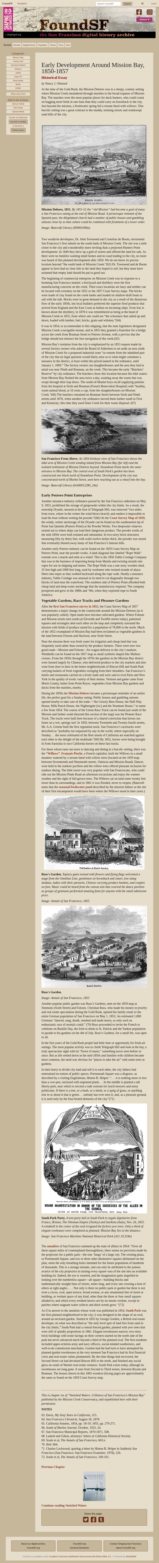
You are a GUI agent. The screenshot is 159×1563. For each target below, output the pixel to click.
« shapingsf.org (13, 34)
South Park (133, 1310)
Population (42, 45)
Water (18, 84)
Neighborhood (29, 45)
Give (68, 45)
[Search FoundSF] (108, 4)
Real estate (18, 80)
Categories (18, 53)
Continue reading (64, 1505)
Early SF (18, 77)
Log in (154, 3)
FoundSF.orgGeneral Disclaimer (79, 1546)
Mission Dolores (79, 693)
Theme (53, 45)
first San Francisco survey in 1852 (75, 606)
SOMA (18, 88)
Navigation (22, 3)
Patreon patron (18, 130)
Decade (16, 45)
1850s (18, 73)
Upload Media (18, 111)
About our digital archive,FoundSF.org (33, 1546)
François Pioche (71, 753)
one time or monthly (18, 122)
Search (127, 4)
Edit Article (18, 108)
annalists (53, 1246)
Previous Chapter (53, 1467)
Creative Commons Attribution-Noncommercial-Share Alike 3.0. (80, 1556)
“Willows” (53, 753)
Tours (61, 45)
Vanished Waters (18, 65)
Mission (18, 69)
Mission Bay (18, 57)
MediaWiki (131, 1556)
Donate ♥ (144, 19)
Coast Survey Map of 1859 (127, 518)
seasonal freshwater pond (75, 787)
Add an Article (18, 104)
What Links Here (18, 94)
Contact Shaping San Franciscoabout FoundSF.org (125, 1546)
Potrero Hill (18, 61)
